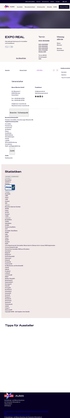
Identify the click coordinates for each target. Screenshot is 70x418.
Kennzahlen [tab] (8, 176)
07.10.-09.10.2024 (43, 46)
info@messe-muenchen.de (19, 104)
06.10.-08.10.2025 (43, 48)
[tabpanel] (32, 213)
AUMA (55, 7)
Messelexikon (45, 1)
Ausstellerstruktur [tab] (14, 176)
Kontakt (57, 1)
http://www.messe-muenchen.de (20, 105)
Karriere (38, 1)
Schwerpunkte (41, 7)
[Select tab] (8, 178)
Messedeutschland (30, 7)
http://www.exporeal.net (41, 93)
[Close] (1, 406)
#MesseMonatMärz (30, 1)
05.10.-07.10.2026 (43, 50)
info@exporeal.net (40, 91)
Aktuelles (49, 7)
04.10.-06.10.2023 (43, 44)
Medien (52, 1)
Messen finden (64, 7)
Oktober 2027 (42, 51)
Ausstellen (20, 7)
